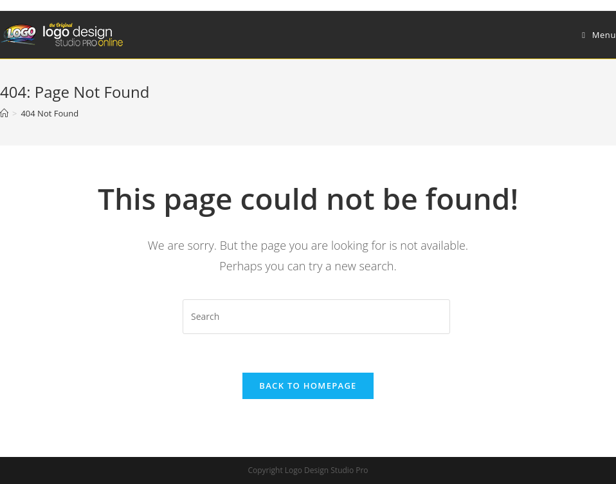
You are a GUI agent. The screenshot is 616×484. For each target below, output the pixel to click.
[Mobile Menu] (599, 35)
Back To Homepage (307, 385)
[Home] (4, 113)
